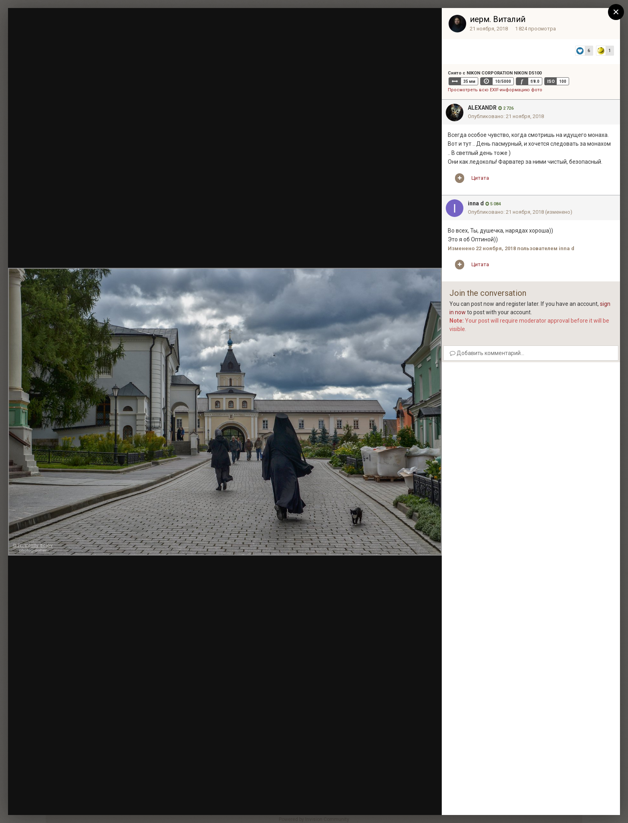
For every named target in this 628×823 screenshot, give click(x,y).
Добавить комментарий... (487, 353)
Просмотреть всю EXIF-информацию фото (495, 89)
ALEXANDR (482, 107)
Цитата (480, 178)
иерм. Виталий (497, 19)
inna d (476, 203)
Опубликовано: (506, 116)
